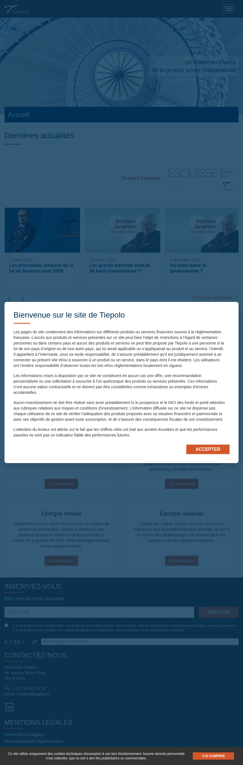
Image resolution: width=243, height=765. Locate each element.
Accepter (208, 449)
